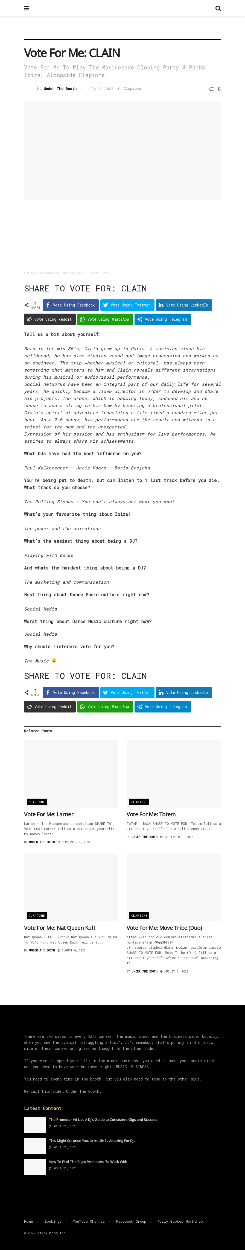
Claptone (132, 88)
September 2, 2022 (74, 842)
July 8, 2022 (100, 88)
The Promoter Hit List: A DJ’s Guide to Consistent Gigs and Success (103, 1119)
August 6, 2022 (72, 950)
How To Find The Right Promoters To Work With (88, 1161)
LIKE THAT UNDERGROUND (42, 272)
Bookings (53, 1221)
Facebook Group (131, 1221)
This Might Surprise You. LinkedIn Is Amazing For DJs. (92, 1140)
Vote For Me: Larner (48, 814)
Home (28, 1221)
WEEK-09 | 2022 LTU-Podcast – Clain (86, 272)
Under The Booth (60, 88)
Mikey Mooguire (51, 1233)
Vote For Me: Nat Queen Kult (59, 927)
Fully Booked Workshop (180, 1221)
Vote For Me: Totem (151, 814)
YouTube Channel (89, 1221)
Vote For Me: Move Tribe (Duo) (164, 927)
